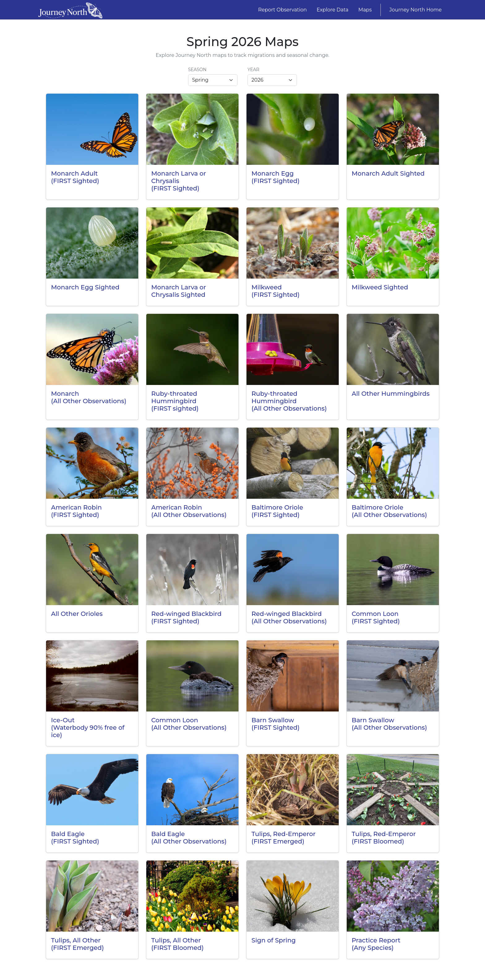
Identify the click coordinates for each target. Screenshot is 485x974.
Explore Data (333, 10)
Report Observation (282, 10)
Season (197, 69)
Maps (364, 10)
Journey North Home (415, 10)
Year (253, 69)
